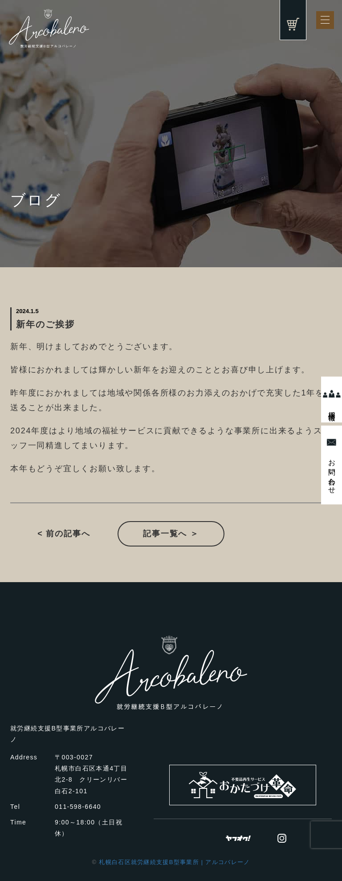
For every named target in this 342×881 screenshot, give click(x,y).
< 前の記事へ (63, 533)
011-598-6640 (78, 806)
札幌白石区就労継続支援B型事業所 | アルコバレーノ (174, 862)
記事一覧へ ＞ (171, 533)
